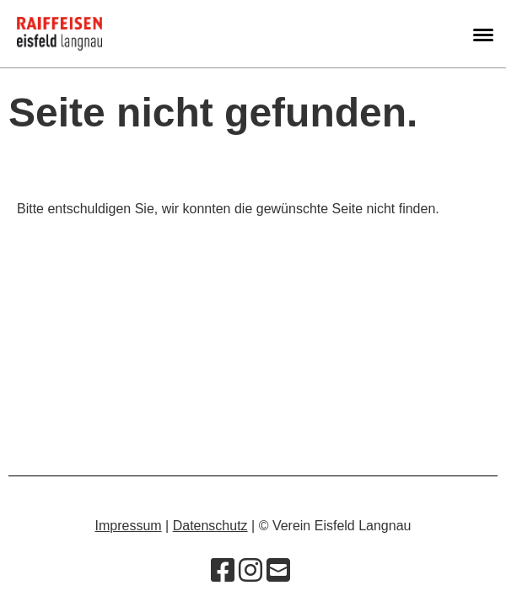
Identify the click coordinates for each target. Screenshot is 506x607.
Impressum (128, 525)
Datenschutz (210, 525)
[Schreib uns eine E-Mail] (278, 571)
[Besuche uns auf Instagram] (250, 571)
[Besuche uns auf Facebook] (222, 571)
